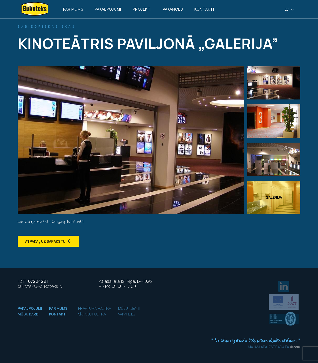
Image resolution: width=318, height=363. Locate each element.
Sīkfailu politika (92, 314)
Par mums (73, 9)
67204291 (33, 281)
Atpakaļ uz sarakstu (48, 241)
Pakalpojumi (108, 9)
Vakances (173, 9)
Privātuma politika (94, 308)
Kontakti (204, 9)
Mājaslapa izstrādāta (274, 346)
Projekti (142, 9)
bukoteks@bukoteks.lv (40, 286)
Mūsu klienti (129, 308)
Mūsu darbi (28, 314)
